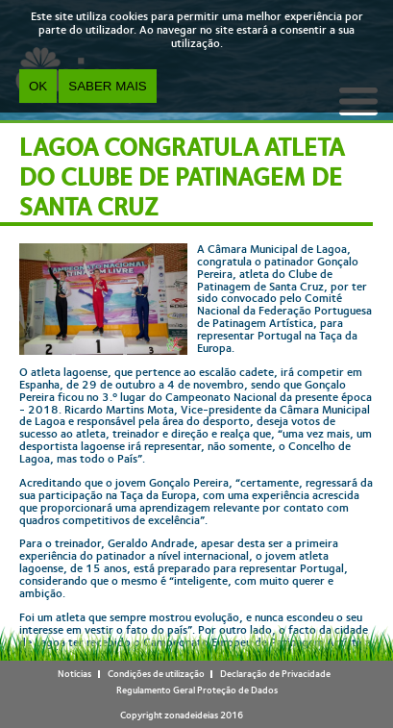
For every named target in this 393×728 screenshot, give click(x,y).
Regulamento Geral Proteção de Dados (197, 690)
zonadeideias (191, 715)
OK (38, 86)
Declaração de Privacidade (275, 673)
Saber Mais (107, 86)
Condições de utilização (156, 673)
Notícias (74, 673)
